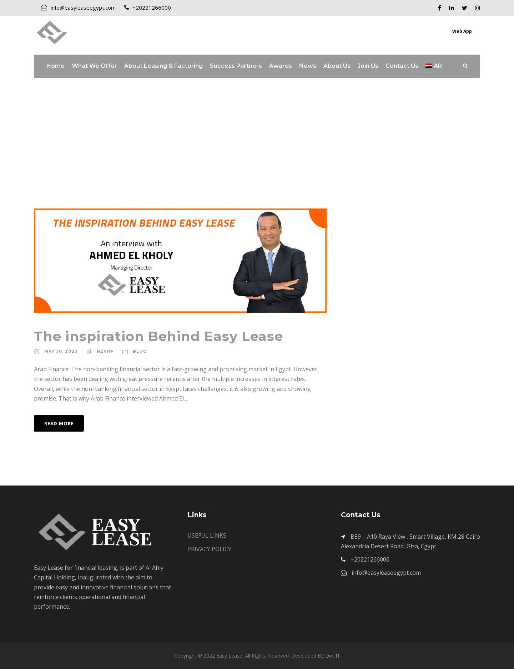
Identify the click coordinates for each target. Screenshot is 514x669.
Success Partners (236, 65)
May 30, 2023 (60, 351)
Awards (280, 65)
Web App (462, 31)
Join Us (368, 65)
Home (55, 65)
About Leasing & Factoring (163, 65)
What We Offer (94, 65)
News (307, 65)
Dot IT (332, 655)
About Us (337, 65)
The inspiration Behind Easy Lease (158, 336)
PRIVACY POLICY (209, 549)
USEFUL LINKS (206, 535)
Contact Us (402, 65)
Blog (140, 351)
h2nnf (105, 351)
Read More (59, 423)
